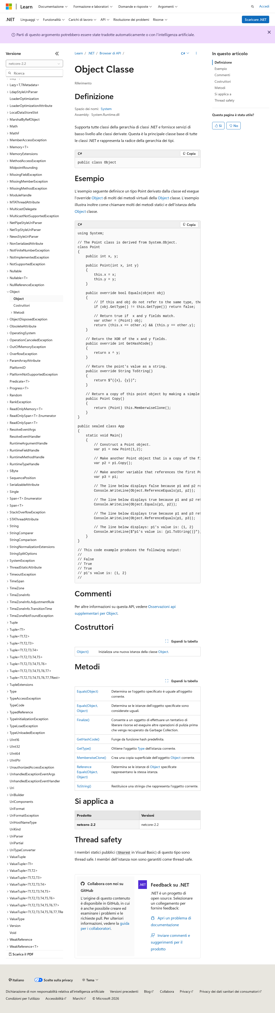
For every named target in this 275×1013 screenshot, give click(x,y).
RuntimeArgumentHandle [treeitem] (28, 443)
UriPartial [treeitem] (16, 843)
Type (141, 748)
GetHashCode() (88, 739)
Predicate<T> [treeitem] (20, 381)
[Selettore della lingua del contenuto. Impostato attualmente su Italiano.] (16, 980)
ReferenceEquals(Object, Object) (87, 771)
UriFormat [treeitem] (17, 808)
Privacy (185, 991)
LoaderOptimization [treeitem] (24, 98)
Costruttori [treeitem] (22, 305)
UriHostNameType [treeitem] (23, 822)
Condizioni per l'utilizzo (23, 998)
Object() (83, 651)
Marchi (78, 998)
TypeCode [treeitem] (17, 705)
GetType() (84, 748)
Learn (79, 53)
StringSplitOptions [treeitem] (23, 553)
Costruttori (223, 81)
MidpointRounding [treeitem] (23, 167)
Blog (147, 991)
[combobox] (34, 63)
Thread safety (224, 100)
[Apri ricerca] (252, 6)
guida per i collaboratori (105, 926)
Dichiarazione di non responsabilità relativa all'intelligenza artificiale (55, 991)
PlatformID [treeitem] (18, 367)
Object (97, 197)
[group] (138, 405)
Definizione (223, 62)
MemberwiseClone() (91, 757)
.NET (91, 53)
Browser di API (110, 53)
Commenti (222, 75)
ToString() (84, 786)
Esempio (221, 68)
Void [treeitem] (13, 932)
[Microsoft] (9, 6)
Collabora (167, 991)
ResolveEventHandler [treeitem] (25, 436)
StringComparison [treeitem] (23, 539)
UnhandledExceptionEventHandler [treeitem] (35, 781)
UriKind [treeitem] (15, 829)
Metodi (220, 87)
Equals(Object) (87, 691)
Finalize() (83, 719)
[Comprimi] (57, 53)
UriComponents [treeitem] (21, 801)
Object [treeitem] (19, 298)
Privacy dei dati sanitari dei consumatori (229, 991)
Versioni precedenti (124, 991)
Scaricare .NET (256, 19)
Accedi (264, 6)
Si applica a (223, 94)
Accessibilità (54, 998)
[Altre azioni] (196, 53)
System (106, 108)
